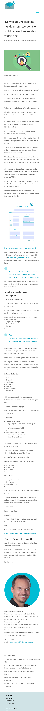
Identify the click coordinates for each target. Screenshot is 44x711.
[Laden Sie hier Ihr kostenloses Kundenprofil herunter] (20, 248)
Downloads (23, 40)
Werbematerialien (10, 703)
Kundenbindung (9, 698)
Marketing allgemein (31, 40)
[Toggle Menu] (37, 13)
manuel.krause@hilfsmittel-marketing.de (20, 258)
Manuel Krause (9, 40)
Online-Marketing (10, 700)
